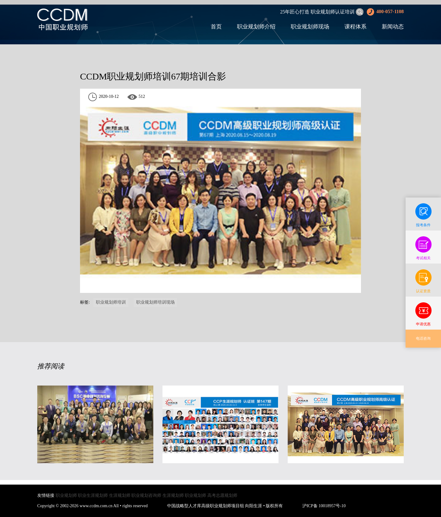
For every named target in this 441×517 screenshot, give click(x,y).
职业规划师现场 (310, 27)
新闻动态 (393, 27)
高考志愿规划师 (222, 495)
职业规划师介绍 (256, 27)
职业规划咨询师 (146, 495)
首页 (216, 27)
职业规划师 (66, 495)
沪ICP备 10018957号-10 (324, 506)
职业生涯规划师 (93, 495)
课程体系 (355, 27)
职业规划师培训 (111, 302)
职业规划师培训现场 (155, 302)
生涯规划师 (119, 495)
